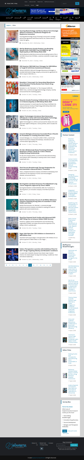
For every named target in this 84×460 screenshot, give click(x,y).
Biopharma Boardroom (38, 458)
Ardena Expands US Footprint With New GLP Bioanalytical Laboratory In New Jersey (73, 389)
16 (33, 265)
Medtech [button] (45, 18)
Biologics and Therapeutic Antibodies (70, 425)
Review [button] (65, 18)
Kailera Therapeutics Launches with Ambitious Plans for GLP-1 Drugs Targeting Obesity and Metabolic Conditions (39, 249)
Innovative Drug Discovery (70, 420)
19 (44, 265)
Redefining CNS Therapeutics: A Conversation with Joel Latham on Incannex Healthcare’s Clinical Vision (73, 207)
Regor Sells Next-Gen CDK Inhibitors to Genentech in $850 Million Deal (37, 234)
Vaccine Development (69, 422)
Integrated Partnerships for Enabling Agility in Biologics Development (73, 193)
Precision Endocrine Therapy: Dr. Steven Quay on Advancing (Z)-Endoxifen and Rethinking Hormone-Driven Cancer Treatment (73, 145)
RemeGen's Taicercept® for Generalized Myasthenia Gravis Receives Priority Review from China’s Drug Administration (37, 84)
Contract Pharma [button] (29, 18)
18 (40, 265)
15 (30, 265)
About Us (34, 443)
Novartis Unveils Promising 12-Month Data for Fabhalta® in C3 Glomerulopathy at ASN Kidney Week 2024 (39, 100)
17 (37, 265)
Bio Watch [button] (70, 18)
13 (23, 265)
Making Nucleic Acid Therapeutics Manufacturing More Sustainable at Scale (72, 358)
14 (26, 265)
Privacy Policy (43, 445)
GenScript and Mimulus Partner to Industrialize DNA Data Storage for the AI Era (72, 255)
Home (26, 1)
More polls (66, 433)
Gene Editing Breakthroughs (66, 416)
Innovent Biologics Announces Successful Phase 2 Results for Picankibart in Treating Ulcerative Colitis (39, 134)
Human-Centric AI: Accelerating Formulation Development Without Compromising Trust (72, 163)
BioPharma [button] (9, 18)
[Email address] (63, 445)
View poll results (72, 431)
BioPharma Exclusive (49, 1)
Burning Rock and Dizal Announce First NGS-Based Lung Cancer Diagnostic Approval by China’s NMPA (38, 184)
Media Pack (40, 1)
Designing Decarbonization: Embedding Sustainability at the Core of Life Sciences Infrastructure (73, 179)
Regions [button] (77, 18)
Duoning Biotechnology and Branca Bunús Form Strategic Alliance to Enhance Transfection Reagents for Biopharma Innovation (39, 32)
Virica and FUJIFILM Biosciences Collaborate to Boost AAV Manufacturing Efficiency (72, 323)
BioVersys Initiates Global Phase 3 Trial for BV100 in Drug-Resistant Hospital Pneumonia (73, 374)
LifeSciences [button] (17, 18)
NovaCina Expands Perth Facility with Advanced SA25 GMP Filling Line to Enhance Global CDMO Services (37, 218)
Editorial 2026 (32, 1)
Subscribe (27, 5)
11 (16, 265)
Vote (64, 431)
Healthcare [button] (37, 18)
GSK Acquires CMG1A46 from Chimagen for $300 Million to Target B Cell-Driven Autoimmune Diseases (38, 67)
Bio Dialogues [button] (58, 18)
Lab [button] (24, 18)
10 (12, 265)
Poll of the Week (67, 407)
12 (19, 265)
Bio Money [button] (51, 18)
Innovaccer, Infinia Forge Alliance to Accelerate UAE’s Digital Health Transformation (73, 338)
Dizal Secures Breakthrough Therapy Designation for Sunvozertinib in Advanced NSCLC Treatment (37, 168)
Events (32, 5)
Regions (8, 25)
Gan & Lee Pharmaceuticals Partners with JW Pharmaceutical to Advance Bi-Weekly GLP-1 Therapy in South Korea (73, 285)
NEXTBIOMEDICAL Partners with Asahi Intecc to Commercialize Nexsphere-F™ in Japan (73, 269)
